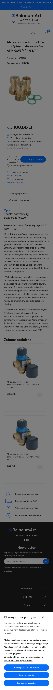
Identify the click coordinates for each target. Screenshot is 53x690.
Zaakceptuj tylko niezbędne (26, 667)
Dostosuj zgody (26, 675)
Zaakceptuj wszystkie (26, 683)
